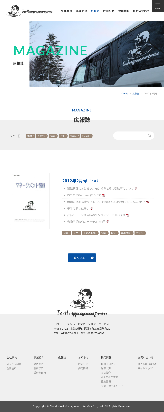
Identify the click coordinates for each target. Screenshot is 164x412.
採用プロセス (108, 364)
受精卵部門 (40, 372)
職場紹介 (106, 372)
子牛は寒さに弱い (78, 208)
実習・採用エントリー (113, 386)
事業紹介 (81, 11)
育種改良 (126, 233)
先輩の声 (106, 368)
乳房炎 (86, 136)
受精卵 (73, 136)
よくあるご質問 (109, 377)
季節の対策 (89, 233)
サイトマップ (145, 368)
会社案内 (66, 11)
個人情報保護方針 (147, 364)
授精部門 (38, 368)
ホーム (124, 93)
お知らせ (109, 11)
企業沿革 (11, 368)
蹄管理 (139, 233)
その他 (41, 136)
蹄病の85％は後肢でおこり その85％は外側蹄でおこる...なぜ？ (106, 202)
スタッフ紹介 (14, 364)
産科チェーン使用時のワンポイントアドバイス (96, 215)
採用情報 (124, 11)
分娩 (65, 233)
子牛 (62, 136)
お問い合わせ (141, 11)
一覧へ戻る (78, 258)
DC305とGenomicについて (84, 195)
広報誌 (95, 11)
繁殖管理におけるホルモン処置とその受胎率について (100, 188)
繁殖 (29, 136)
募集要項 (106, 381)
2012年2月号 (81, 181)
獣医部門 (38, 364)
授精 (52, 136)
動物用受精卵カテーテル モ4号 (86, 221)
